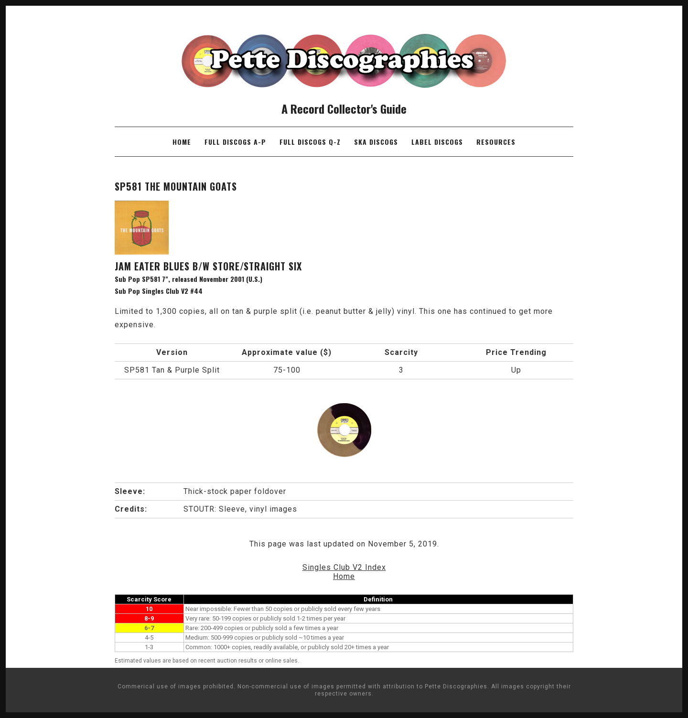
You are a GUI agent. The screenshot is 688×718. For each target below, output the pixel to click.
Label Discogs (437, 142)
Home (181, 142)
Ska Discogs (376, 142)
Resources (496, 142)
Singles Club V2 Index (344, 567)
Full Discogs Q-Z (310, 142)
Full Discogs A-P (235, 142)
